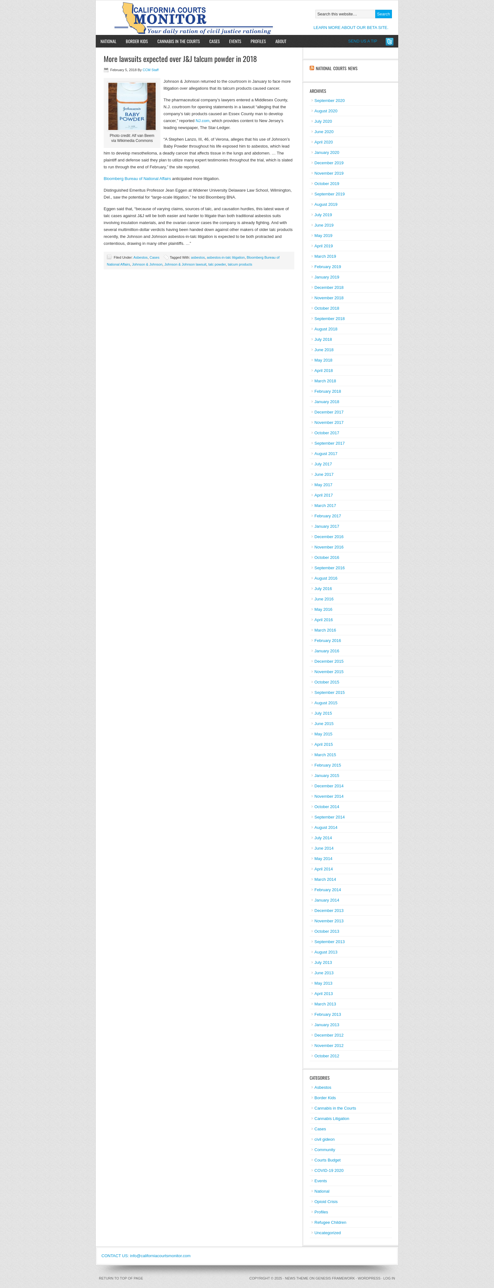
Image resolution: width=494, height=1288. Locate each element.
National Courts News (336, 68)
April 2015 (323, 744)
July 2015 (323, 713)
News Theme (296, 1278)
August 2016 (325, 578)
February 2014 (327, 889)
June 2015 (324, 723)
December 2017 (329, 412)
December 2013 (329, 910)
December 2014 (329, 786)
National (108, 41)
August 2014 (325, 827)
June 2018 (324, 349)
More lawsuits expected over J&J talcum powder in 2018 (180, 58)
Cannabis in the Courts (178, 41)
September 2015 (329, 692)
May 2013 (323, 983)
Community (324, 1149)
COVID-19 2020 (329, 1170)
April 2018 (323, 370)
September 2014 (329, 817)
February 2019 (327, 266)
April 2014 (323, 869)
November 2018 (329, 297)
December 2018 (329, 287)
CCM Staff (151, 70)
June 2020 (324, 131)
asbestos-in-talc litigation (225, 257)
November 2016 (329, 547)
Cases (214, 41)
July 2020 (323, 121)
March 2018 (325, 381)
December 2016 (329, 536)
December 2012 (329, 1035)
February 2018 (327, 391)
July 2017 (323, 464)
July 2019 (323, 214)
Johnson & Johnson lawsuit (185, 264)
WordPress (369, 1278)
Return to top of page (121, 1278)
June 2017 (324, 474)
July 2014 (323, 837)
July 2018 (323, 339)
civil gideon (324, 1139)
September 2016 (329, 567)
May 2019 (323, 235)
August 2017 (325, 453)
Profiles (258, 41)
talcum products (240, 264)
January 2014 (326, 900)
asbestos (198, 257)
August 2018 (325, 329)
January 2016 (326, 651)
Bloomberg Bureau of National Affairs (137, 178)
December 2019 (329, 162)
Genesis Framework (335, 1278)
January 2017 (326, 526)
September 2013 (329, 941)
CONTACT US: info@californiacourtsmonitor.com (146, 1255)
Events (235, 41)
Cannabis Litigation (331, 1118)
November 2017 (329, 422)
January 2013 (326, 1024)
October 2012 (326, 1056)
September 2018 (329, 318)
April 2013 (323, 993)
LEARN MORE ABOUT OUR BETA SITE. (350, 27)
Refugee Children (330, 1222)
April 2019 (323, 246)
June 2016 (324, 599)
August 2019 (325, 204)
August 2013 (325, 952)
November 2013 (329, 921)
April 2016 (323, 619)
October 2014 (326, 806)
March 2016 (325, 630)
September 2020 (329, 100)
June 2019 (324, 225)
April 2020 (323, 142)
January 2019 (326, 277)
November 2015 (329, 671)
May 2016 (323, 609)
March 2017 (325, 505)
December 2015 (329, 661)
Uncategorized (327, 1232)
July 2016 (323, 588)
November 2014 (329, 796)
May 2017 (323, 484)
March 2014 (325, 879)
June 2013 (324, 972)
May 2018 (323, 360)
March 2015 (325, 754)
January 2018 (326, 401)
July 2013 (323, 962)
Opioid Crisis (326, 1201)
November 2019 (329, 173)
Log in (389, 1278)
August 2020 (325, 111)
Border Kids (137, 41)
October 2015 (326, 682)
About (278, 41)
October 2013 (326, 931)
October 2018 (326, 308)
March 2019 (325, 256)
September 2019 (329, 194)
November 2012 (329, 1045)
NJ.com (203, 120)
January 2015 (326, 775)
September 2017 (329, 443)
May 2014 (323, 858)
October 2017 (326, 432)
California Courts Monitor (169, 17)
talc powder (217, 264)
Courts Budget (327, 1160)
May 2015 (323, 734)
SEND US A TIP (362, 41)
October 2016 (326, 557)
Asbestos (140, 257)
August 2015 (325, 702)
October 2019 (326, 183)
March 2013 (325, 1004)
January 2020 (326, 152)
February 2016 (327, 640)
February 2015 (327, 765)
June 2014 (324, 848)
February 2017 (327, 516)
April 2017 (323, 495)
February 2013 (327, 1014)
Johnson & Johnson (147, 264)
